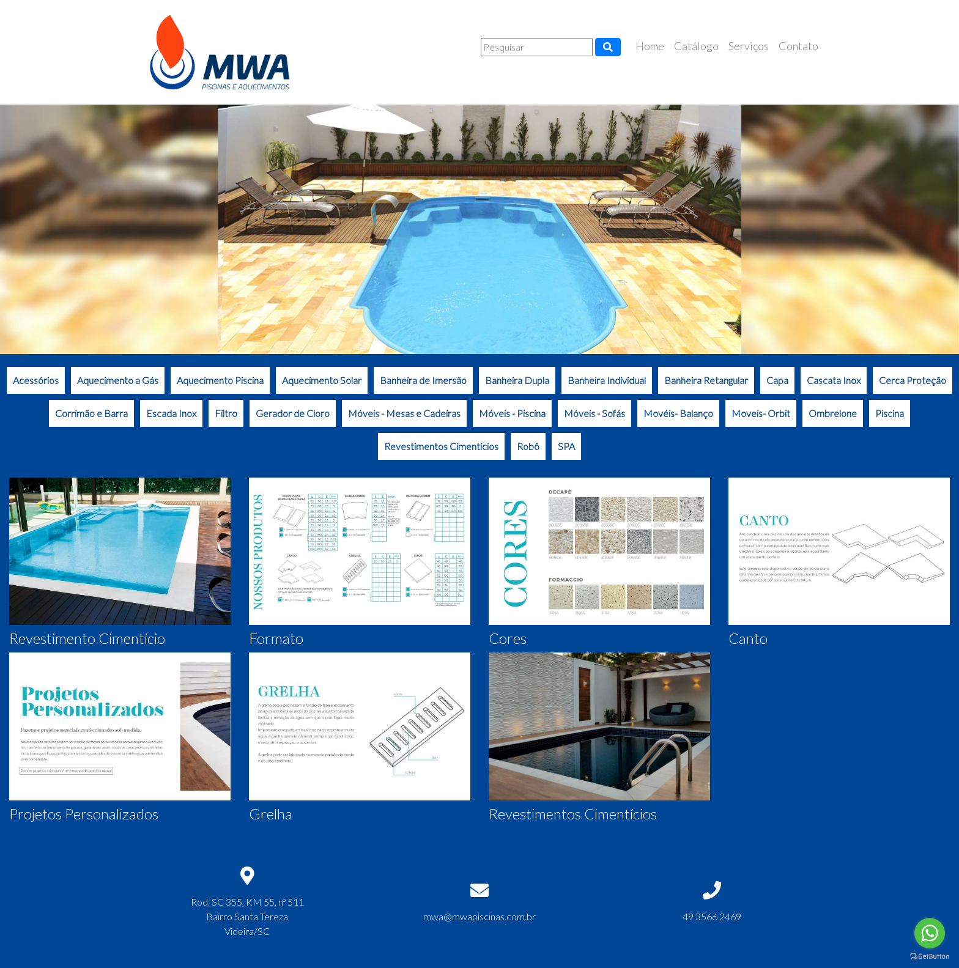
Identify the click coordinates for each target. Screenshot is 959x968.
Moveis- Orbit (760, 413)
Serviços (748, 46)
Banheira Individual (607, 380)
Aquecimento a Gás (117, 380)
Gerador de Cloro (293, 413)
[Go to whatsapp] (929, 933)
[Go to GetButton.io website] (929, 956)
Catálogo (696, 46)
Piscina (889, 413)
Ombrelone (833, 413)
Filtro (226, 413)
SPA (566, 446)
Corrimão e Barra (91, 413)
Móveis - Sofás (594, 413)
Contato (798, 46)
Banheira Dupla (517, 380)
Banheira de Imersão (423, 380)
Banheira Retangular (706, 380)
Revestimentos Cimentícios (441, 446)
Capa (777, 380)
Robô (528, 446)
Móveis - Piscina (512, 413)
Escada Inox (171, 413)
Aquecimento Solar (321, 380)
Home (649, 46)
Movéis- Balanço (678, 413)
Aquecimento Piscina (220, 380)
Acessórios (36, 380)
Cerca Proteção (912, 380)
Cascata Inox (834, 380)
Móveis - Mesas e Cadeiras (404, 413)
